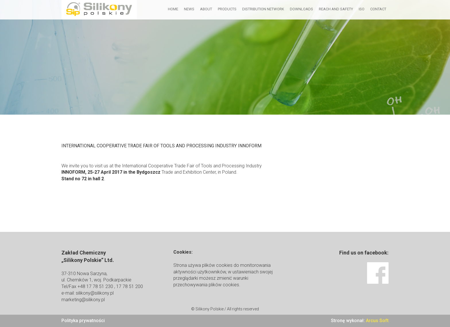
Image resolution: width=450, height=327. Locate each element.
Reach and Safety (336, 9)
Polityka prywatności (83, 320)
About (206, 9)
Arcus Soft (377, 320)
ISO (361, 9)
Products (227, 9)
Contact (378, 9)
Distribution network (263, 9)
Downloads (301, 9)
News (189, 9)
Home (173, 9)
